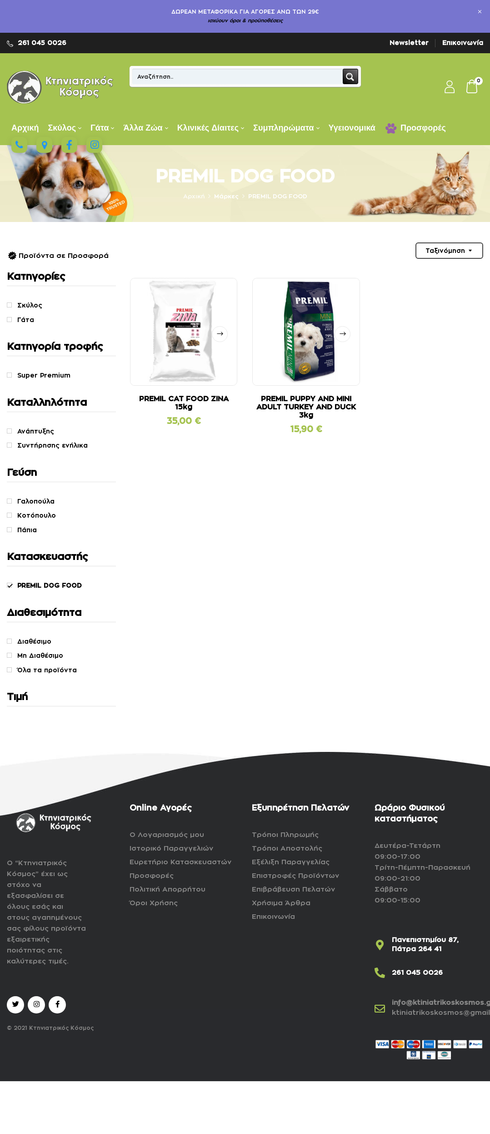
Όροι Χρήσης (154, 903)
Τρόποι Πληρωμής (285, 835)
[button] (472, 87)
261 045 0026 (42, 43)
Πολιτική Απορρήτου (167, 889)
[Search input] (238, 76)
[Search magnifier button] (350, 76)
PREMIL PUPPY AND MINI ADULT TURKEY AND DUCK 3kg (306, 407)
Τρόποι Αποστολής (287, 848)
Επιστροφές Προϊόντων (295, 875)
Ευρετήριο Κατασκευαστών (180, 862)
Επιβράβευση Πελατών (293, 889)
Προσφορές (152, 875)
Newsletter (409, 43)
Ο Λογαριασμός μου (167, 835)
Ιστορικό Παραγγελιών (171, 848)
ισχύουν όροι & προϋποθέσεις (245, 20)
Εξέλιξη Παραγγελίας (291, 862)
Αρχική (194, 196)
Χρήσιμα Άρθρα (281, 903)
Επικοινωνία (462, 43)
